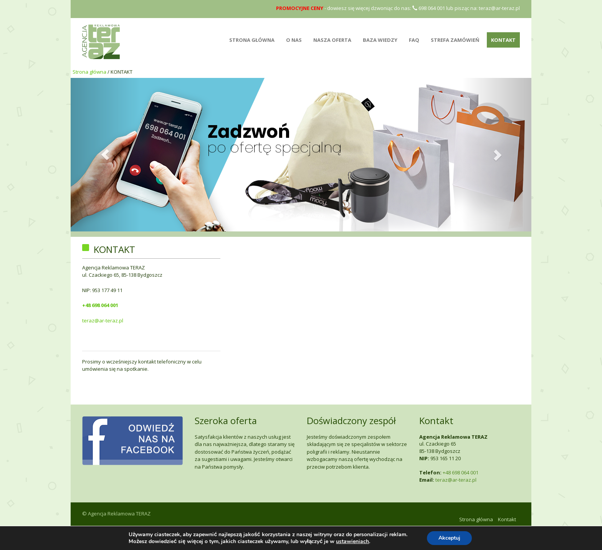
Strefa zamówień (455, 39)
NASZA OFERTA (332, 39)
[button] (105, 154)
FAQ (414, 39)
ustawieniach (352, 541)
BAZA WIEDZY (380, 39)
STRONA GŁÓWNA (252, 39)
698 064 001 (428, 8)
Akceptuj (449, 538)
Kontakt (503, 39)
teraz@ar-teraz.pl (499, 8)
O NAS (294, 39)
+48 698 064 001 (100, 305)
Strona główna (89, 71)
